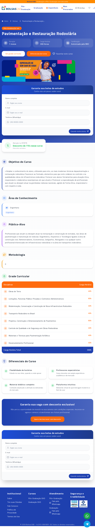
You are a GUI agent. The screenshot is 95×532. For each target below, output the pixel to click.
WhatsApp (80, 8)
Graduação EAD (34, 502)
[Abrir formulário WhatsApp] (87, 516)
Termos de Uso (13, 516)
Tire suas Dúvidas (14, 502)
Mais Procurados (67, 8)
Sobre (9, 498)
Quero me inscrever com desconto (47, 419)
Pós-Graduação (25, 8)
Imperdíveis (52, 7)
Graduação (38, 7)
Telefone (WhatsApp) (13, 117)
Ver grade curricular (13, 53)
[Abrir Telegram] (87, 524)
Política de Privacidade (12, 511)
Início (5, 21)
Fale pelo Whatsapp (54, 502)
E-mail (7, 108)
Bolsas (15, 21)
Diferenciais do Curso (38, 53)
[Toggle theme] (94, 8)
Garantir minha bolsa (80, 131)
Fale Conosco (12, 506)
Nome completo (11, 98)
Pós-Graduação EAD (36, 498)
